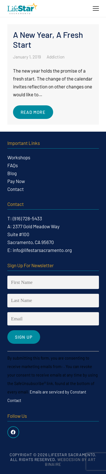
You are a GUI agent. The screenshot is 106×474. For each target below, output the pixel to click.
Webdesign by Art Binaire (70, 462)
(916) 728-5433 (27, 218)
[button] (96, 8)
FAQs (12, 165)
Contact (15, 189)
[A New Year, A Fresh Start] (53, 74)
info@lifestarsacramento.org (42, 250)
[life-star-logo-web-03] (22, 8)
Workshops (18, 157)
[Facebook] (13, 432)
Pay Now (16, 181)
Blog (12, 173)
